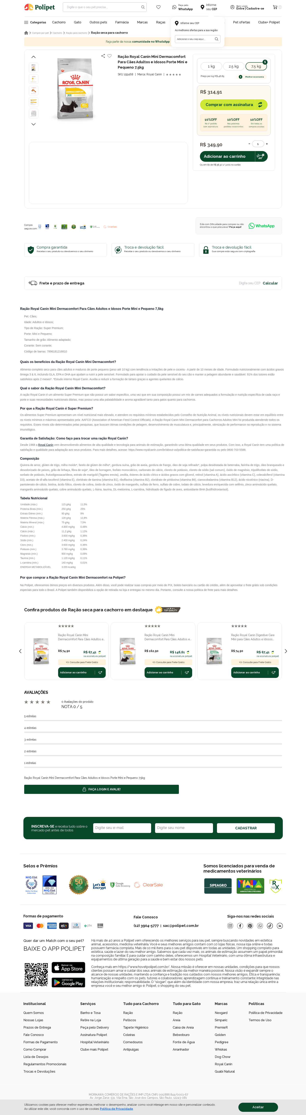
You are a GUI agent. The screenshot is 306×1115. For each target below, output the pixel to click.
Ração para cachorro (76, 33)
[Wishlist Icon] (158, 7)
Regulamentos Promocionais (44, 1064)
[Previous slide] (20, 651)
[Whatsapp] (260, 926)
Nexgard (221, 1013)
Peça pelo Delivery (94, 1027)
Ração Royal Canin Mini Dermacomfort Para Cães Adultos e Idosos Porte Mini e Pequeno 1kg (80, 637)
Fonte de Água (184, 1042)
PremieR (221, 1027)
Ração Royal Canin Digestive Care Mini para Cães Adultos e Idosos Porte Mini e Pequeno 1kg (252, 637)
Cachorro (59, 22)
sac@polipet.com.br (181, 926)
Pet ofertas (241, 22)
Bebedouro (181, 1035)
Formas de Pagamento (40, 1042)
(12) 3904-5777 (146, 926)
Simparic (221, 1020)
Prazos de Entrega (37, 1027)
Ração (128, 1013)
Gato (77, 22)
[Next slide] (286, 651)
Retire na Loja (90, 1020)
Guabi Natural (225, 1071)
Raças (160, 22)
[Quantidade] (258, 144)
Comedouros (133, 1042)
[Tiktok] (270, 926)
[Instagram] (230, 926)
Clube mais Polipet (94, 1049)
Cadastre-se (255, 8)
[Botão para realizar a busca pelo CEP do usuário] (217, 39)
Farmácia (122, 22)
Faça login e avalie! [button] (101, 789)
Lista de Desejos (35, 1057)
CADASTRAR (246, 828)
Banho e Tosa (90, 1013)
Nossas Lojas (33, 1020)
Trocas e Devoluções (39, 1071)
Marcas (142, 22)
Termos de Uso (260, 1020)
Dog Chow (222, 1057)
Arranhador (181, 1049)
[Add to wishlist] (109, 56)
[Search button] (143, 7)
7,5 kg (256, 66)
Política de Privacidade (266, 1013)
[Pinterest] (250, 926)
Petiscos (129, 1020)
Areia (176, 1020)
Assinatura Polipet (93, 1035)
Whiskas (221, 1049)
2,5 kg (234, 66)
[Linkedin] (280, 926)
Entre (240, 8)
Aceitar (258, 1107)
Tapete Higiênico (135, 1027)
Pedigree (221, 1042)
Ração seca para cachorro (109, 32)
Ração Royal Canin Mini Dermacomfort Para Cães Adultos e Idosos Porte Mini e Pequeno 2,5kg (167, 637)
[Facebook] (240, 926)
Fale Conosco (33, 1035)
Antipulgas (131, 1049)
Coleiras (129, 1035)
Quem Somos (33, 1013)
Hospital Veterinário (94, 1042)
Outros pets (98, 22)
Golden (220, 1035)
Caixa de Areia (183, 1027)
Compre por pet (40, 33)
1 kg (211, 66)
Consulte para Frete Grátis (82, 662)
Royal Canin (45, 444)
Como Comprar (34, 1049)
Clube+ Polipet (269, 22)
